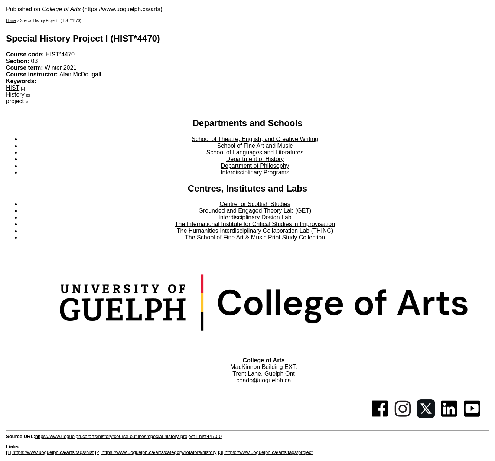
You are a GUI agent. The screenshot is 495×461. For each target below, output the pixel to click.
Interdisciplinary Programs (255, 172)
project (15, 101)
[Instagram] (403, 416)
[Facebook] (380, 416)
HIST (12, 88)
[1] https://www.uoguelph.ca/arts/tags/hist (50, 452)
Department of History (255, 159)
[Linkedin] (449, 416)
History (15, 94)
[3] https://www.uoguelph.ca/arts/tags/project (265, 452)
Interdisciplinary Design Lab (255, 217)
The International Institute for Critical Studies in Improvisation (255, 224)
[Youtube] (472, 416)
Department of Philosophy (255, 166)
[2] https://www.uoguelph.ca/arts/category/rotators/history (155, 452)
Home (11, 21)
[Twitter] (426, 416)
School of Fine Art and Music (255, 146)
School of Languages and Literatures (255, 152)
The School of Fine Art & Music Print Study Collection (255, 237)
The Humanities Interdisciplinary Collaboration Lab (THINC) (255, 231)
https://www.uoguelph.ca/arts (122, 9)
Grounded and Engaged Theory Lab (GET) (255, 210)
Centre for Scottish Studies (254, 204)
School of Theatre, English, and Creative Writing (255, 139)
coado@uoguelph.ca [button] (263, 380)
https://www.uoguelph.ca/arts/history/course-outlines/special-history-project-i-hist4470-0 (128, 436)
